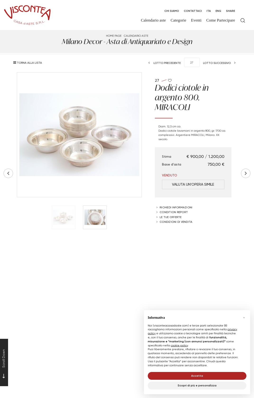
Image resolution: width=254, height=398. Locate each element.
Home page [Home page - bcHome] (113, 35)
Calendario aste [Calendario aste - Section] (153, 20)
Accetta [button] (197, 375)
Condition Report (174, 212)
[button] (244, 318)
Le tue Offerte (171, 217)
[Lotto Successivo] (221, 62)
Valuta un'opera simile (193, 184)
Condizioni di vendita (176, 222)
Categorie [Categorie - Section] (178, 20)
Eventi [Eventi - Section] (196, 20)
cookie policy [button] (179, 345)
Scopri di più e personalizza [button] (197, 385)
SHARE (230, 11)
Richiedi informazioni (176, 207)
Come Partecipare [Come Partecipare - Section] (220, 20)
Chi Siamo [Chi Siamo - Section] (171, 11)
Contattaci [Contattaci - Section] (193, 11)
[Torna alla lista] (28, 62)
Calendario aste (136, 35)
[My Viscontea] (242, 11)
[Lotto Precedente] (163, 62)
